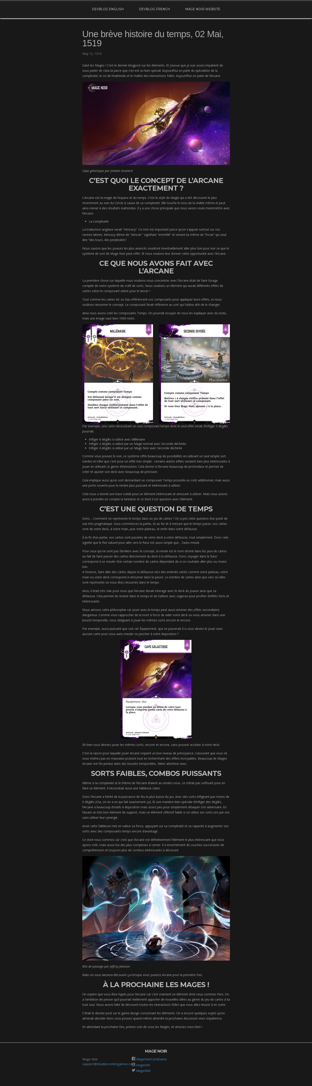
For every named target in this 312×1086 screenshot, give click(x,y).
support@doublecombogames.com (108, 1064)
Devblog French (154, 9)
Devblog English (108, 9)
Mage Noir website (202, 9)
